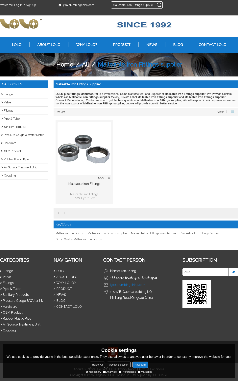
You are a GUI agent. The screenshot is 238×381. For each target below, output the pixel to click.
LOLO (14, 44)
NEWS (149, 44)
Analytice (110, 371)
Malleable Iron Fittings (84, 184)
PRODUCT (120, 44)
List (227, 112)
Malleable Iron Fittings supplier (107, 233)
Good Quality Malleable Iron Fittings (79, 239)
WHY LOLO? (84, 44)
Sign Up (31, 5)
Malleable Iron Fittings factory (200, 233)
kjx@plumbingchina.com (75, 5)
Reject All (97, 364)
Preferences (127, 371)
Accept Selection (118, 364)
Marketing (145, 371)
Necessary (93, 371)
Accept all (140, 364)
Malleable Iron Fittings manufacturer (154, 233)
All (85, 64)
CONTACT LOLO (210, 44)
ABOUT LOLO (46, 44)
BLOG (176, 44)
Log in (18, 5)
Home (64, 64)
